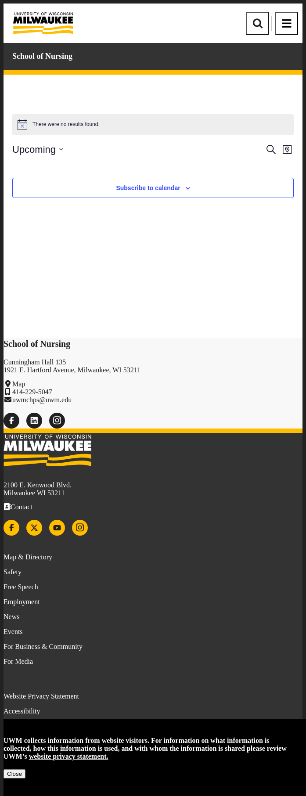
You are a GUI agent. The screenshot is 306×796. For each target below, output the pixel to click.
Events (13, 631)
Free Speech (21, 587)
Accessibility (22, 711)
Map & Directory (28, 557)
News (11, 616)
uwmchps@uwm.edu (42, 399)
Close (14, 774)
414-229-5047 (32, 392)
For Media (18, 661)
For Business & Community (43, 646)
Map (18, 384)
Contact (21, 507)
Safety (13, 572)
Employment (22, 601)
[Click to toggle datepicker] (37, 149)
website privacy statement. (68, 756)
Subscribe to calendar (148, 187)
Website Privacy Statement (41, 696)
